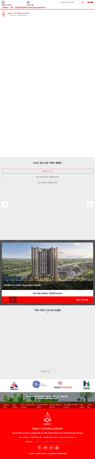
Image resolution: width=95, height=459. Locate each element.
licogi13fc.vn (65, 442)
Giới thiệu (15, 405)
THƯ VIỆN (81, 405)
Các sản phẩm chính (28, 405)
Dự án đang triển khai (47, 177)
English (88, 2)
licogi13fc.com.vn (39, 442)
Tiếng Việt (92, 2)
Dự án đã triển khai (48, 182)
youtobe (57, 447)
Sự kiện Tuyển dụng (71, 405)
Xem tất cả (47, 171)
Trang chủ (6, 405)
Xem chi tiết (82, 299)
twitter (45, 447)
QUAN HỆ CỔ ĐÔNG (55, 405)
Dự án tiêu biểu (42, 405)
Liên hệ (89, 405)
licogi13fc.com (53, 442)
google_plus (51, 447)
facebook (39, 447)
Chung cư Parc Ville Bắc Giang (22, 285)
